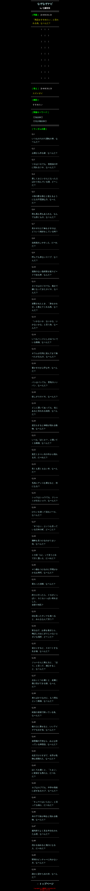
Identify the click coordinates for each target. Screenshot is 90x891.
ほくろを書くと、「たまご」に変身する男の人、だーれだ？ (45, 773)
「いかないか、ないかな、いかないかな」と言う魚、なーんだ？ (45, 324)
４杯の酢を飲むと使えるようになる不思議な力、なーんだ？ (45, 199)
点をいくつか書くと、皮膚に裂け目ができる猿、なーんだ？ (45, 683)
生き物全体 (40, 121)
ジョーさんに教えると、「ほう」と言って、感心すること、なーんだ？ (45, 665)
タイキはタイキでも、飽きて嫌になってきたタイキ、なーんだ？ (45, 289)
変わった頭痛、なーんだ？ (44, 584)
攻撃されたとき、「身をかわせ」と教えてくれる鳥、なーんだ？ (45, 307)
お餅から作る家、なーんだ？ (45, 153)
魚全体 (38, 117)
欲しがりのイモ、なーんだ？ (45, 397)
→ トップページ (45, 884)
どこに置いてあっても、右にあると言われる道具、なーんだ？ (45, 411)
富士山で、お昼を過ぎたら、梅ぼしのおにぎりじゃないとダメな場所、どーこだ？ (45, 633)
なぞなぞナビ (45, 3)
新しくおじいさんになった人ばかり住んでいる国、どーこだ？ (45, 181)
